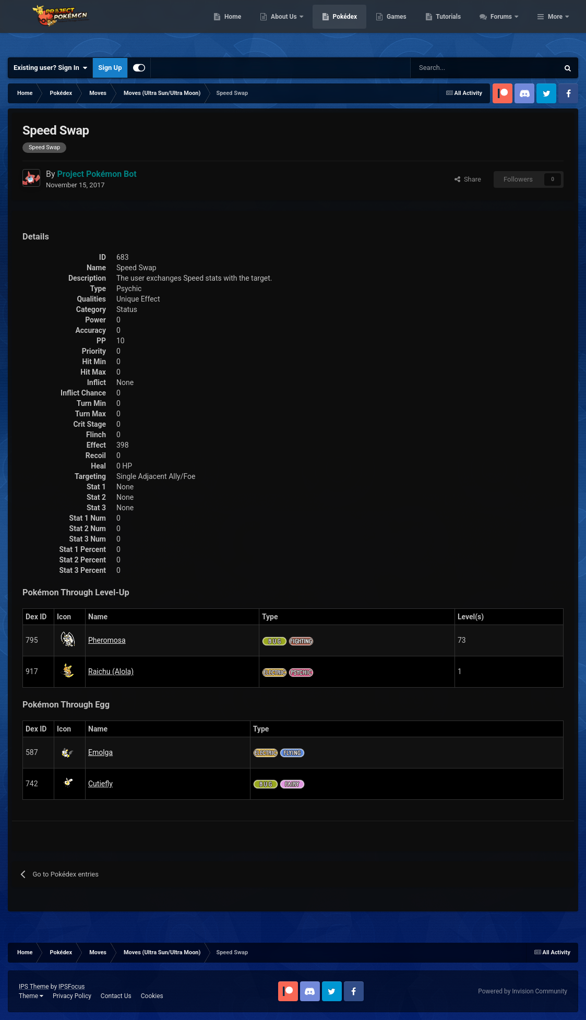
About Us (341, 26)
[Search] (447, 68)
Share (468, 179)
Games (453, 26)
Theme (31, 996)
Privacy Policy (72, 996)
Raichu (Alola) (111, 671)
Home (289, 26)
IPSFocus (71, 986)
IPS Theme (34, 986)
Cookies (152, 996)
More (555, 26)
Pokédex (401, 26)
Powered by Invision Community (522, 991)
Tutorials (505, 26)
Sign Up (110, 67)
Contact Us (116, 996)
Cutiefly (100, 783)
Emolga (100, 752)
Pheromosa (107, 640)
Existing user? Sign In (50, 68)
